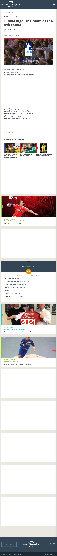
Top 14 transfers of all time (12, 278)
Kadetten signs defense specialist (14, 296)
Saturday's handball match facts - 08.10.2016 (17, 281)
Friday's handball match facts (13, 293)
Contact (9, 544)
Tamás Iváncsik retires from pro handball (16, 290)
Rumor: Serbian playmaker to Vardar (15, 284)
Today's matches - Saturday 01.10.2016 (16, 287)
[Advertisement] (28, 174)
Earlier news (8, 12)
